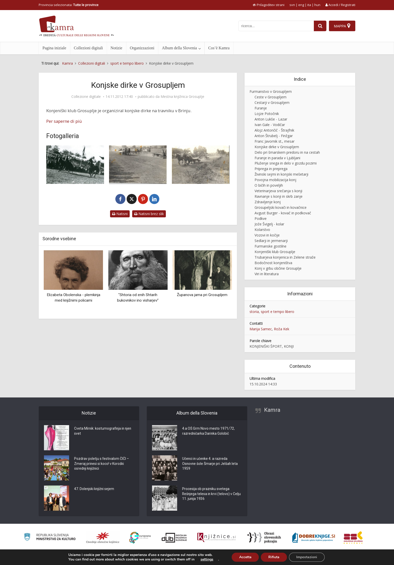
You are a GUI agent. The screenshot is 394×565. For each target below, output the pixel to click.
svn (292, 5)
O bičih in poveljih (269, 185)
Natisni (120, 213)
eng (301, 5)
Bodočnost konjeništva (273, 262)
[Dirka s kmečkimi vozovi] (200, 164)
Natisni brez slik (149, 213)
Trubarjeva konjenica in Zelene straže (285, 257)
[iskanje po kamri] (276, 26)
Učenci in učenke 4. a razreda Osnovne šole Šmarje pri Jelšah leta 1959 (210, 464)
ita (309, 5)
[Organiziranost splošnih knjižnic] (103, 537)
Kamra (272, 410)
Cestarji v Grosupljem (272, 102)
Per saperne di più (64, 121)
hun (317, 5)
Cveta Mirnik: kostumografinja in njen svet (103, 431)
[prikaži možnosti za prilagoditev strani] (268, 5)
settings (206, 559)
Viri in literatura (267, 273)
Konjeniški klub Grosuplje (275, 251)
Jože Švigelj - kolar (269, 224)
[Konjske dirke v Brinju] (75, 164)
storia (254, 311)
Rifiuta (273, 557)
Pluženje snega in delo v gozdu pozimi (286, 163)
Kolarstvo (262, 229)
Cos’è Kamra (219, 48)
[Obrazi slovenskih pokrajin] (264, 537)
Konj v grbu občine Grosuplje (278, 268)
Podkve (261, 218)
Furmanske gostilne (270, 246)
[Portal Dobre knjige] (313, 538)
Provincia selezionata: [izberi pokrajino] (68, 5)
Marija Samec (261, 329)
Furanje (261, 108)
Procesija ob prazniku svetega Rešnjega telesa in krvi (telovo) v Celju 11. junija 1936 (207, 494)
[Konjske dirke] (138, 164)
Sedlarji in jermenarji (271, 240)
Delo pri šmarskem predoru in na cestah (287, 152)
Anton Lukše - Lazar (271, 119)
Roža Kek (281, 329)
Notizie (116, 48)
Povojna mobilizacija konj (275, 179)
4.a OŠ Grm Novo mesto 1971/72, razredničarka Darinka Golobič (208, 431)
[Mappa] (342, 26)
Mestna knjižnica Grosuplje (182, 96)
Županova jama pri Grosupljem (202, 295)
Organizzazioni (142, 48)
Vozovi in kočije (267, 235)
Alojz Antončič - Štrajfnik (274, 130)
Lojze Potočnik (267, 113)
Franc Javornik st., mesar (274, 141)
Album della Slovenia (179, 48)
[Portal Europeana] (140, 537)
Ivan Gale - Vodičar (270, 124)
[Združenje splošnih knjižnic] (353, 537)
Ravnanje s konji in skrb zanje (279, 196)
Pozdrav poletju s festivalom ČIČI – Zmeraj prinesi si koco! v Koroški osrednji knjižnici (101, 464)
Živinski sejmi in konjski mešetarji (281, 174)
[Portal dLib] (174, 537)
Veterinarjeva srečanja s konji (278, 190)
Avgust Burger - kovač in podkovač (283, 213)
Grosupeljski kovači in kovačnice (281, 207)
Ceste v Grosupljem (270, 97)
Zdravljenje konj (268, 201)
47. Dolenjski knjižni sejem (94, 489)
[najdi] (320, 26)
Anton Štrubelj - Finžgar (274, 135)
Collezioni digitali (88, 48)
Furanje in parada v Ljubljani (277, 157)
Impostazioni (307, 557)
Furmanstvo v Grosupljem (271, 91)
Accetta (245, 557)
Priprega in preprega (271, 168)
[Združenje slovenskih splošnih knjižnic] (216, 538)
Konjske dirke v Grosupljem (277, 146)
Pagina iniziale (54, 48)
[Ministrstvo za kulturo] (49, 537)
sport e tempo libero (277, 311)
